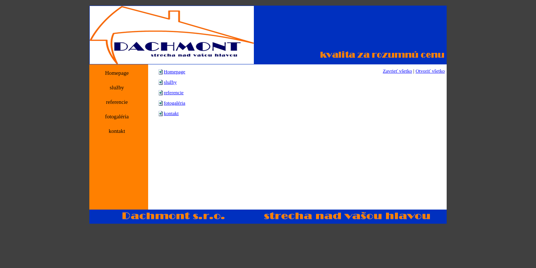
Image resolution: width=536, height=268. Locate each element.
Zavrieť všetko (397, 71)
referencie (174, 92)
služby (170, 82)
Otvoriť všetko (430, 71)
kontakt (171, 113)
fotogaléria (174, 103)
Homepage (174, 71)
